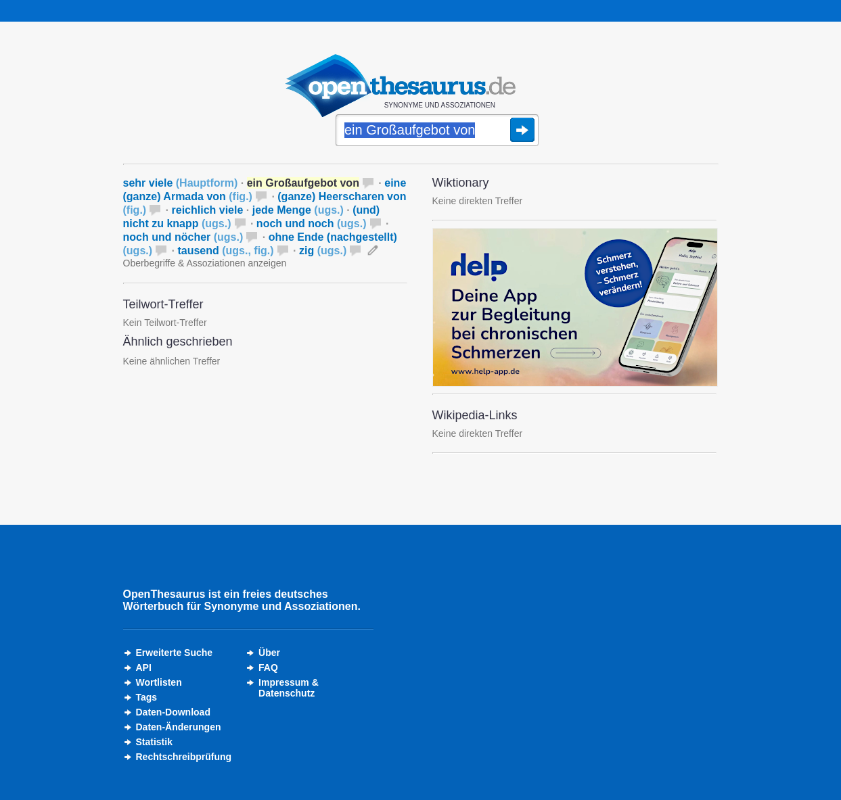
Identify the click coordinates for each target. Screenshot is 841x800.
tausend (225, 250)
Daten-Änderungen (178, 727)
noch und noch (311, 223)
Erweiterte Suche (174, 652)
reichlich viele (208, 210)
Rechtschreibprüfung (184, 756)
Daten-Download (173, 712)
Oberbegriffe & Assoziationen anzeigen (205, 263)
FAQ (268, 667)
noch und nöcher (183, 237)
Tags (147, 697)
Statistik (154, 741)
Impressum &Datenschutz (288, 688)
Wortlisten (159, 682)
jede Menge (298, 210)
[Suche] (437, 131)
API (144, 667)
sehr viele (180, 183)
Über (269, 652)
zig (322, 250)
